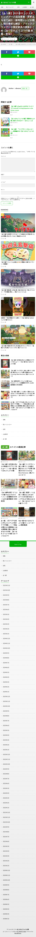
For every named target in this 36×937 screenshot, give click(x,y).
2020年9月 (6, 885)
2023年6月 (6, 725)
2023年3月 (6, 740)
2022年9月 (6, 769)
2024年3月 (6, 682)
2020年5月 (6, 904)
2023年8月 (6, 716)
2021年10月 (6, 822)
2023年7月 (6, 720)
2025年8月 (6, 600)
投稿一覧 (24, 88)
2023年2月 (6, 745)
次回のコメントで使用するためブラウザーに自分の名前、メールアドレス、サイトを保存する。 (18, 199)
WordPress (17, 933)
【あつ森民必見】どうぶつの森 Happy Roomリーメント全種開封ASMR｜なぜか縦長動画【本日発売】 (22, 383)
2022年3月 (6, 798)
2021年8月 (6, 832)
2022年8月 (6, 774)
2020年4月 (6, 909)
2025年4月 (6, 619)
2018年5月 (6, 918)
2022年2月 (6, 803)
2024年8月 (6, 658)
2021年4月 (6, 851)
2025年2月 (6, 629)
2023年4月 (6, 735)
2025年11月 (6, 585)
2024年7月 (6, 662)
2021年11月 (6, 817)
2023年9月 (6, 711)
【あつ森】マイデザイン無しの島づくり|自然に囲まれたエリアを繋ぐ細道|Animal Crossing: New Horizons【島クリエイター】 (27, 469)
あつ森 (32, 7)
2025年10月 (6, 590)
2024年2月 (6, 687)
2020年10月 (6, 880)
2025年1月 (6, 633)
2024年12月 (6, 638)
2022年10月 (6, 764)
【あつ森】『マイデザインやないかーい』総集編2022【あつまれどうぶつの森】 (22, 131)
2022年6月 (6, 783)
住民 (18, 7)
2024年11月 (6, 643)
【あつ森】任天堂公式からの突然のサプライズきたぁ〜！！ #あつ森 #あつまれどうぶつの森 (22, 362)
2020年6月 (6, 899)
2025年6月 (6, 609)
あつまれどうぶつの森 (23, 929)
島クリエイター (10, 7)
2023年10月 (6, 706)
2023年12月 (6, 696)
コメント (3, 156)
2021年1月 (6, 865)
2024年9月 (6, 653)
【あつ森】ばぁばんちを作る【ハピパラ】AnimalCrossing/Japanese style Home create (22, 108)
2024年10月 (6, 648)
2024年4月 (6, 677)
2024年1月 (6, 691)
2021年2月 (6, 861)
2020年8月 (6, 890)
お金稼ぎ (25, 7)
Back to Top (18, 544)
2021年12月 (6, 812)
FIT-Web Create (21, 931)
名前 (2, 174)
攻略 (2, 7)
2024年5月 (6, 672)
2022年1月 (6, 807)
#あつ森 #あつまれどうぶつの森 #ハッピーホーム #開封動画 (27, 523)
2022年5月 (6, 788)
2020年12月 (6, 870)
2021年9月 (6, 827)
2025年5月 (6, 614)
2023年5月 (6, 730)
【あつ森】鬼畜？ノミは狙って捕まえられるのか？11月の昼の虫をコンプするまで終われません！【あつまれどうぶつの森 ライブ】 (27, 498)
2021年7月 (6, 836)
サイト (3, 189)
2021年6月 (6, 841)
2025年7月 (6, 605)
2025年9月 (6, 595)
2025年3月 (6, 624)
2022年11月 (6, 759)
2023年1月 (6, 749)
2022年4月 (6, 793)
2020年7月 (6, 894)
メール (3, 182)
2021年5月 (6, 846)
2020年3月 (6, 914)
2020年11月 (6, 875)
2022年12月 (6, 754)
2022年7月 (6, 778)
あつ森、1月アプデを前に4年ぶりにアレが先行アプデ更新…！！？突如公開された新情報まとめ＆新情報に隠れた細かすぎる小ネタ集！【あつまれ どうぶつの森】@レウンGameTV (23, 405)
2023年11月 (6, 701)
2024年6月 (6, 667)
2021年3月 (6, 856)
